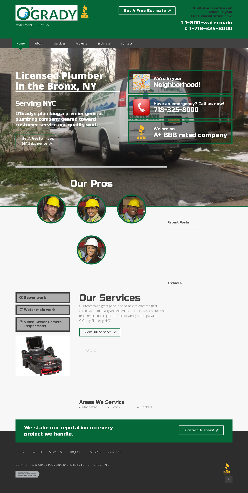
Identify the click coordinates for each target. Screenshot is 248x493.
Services (52, 454)
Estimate (92, 454)
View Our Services (98, 334)
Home (20, 454)
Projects (72, 454)
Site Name (33, 30)
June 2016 (174, 294)
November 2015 (178, 302)
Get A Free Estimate (145, 10)
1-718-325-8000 (208, 29)
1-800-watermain (206, 23)
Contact (111, 454)
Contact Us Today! (194, 433)
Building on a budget (181, 255)
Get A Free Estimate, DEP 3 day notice (43, 143)
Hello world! (175, 233)
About (35, 454)
